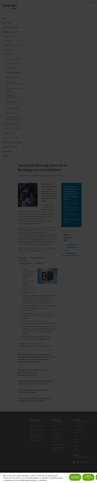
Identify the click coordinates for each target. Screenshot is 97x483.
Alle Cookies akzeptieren (75, 478)
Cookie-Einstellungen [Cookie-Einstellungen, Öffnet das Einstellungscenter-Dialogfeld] (88, 478)
